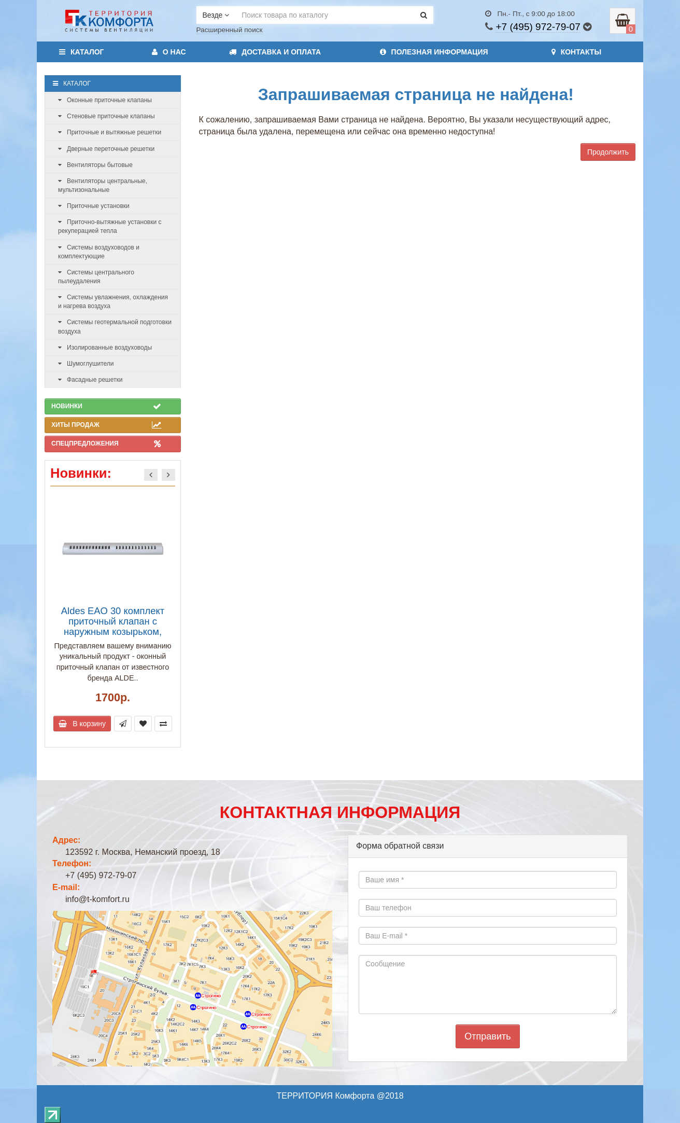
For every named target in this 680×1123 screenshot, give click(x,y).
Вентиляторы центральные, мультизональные (102, 185)
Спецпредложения (106, 443)
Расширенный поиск (229, 30)
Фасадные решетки (90, 379)
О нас (169, 52)
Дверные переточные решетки (106, 148)
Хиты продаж (106, 425)
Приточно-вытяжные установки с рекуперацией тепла (109, 226)
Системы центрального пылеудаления (96, 277)
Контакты (576, 52)
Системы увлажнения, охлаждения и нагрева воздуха (113, 302)
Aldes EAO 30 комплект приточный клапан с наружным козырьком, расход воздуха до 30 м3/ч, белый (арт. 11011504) (113, 631)
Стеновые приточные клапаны (106, 116)
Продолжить (608, 152)
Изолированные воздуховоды (105, 347)
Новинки (106, 406)
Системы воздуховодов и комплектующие (98, 252)
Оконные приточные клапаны (105, 100)
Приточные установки (94, 206)
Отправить (487, 1036)
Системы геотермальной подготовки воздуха (115, 326)
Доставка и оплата (275, 52)
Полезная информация (434, 52)
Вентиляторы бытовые (95, 165)
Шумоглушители (86, 363)
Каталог (81, 52)
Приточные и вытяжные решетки (109, 132)
